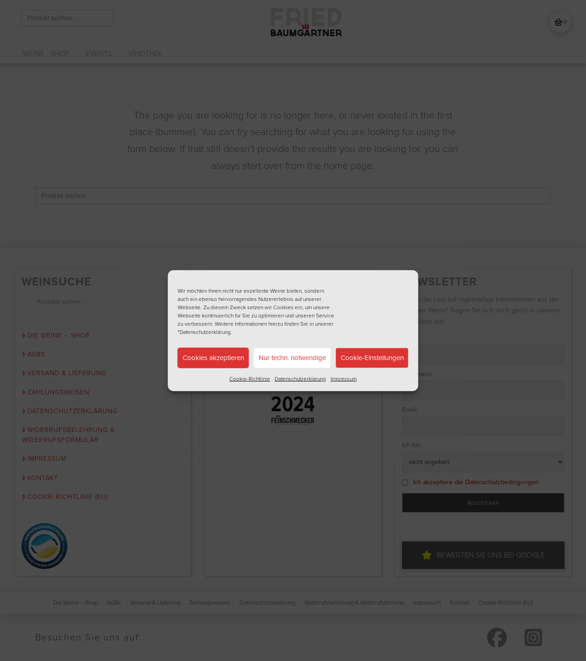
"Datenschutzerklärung (204, 332)
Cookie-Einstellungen (372, 358)
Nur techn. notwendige (292, 358)
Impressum (344, 378)
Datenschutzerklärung (300, 378)
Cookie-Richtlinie (249, 378)
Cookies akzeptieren (213, 358)
